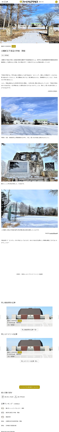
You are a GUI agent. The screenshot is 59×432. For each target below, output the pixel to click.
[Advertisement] (29, 68)
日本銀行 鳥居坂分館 (11, 425)
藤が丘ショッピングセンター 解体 (15, 408)
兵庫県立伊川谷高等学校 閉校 (14, 421)
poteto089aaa (53, 233)
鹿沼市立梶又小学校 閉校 (12, 412)
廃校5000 (8, 417)
